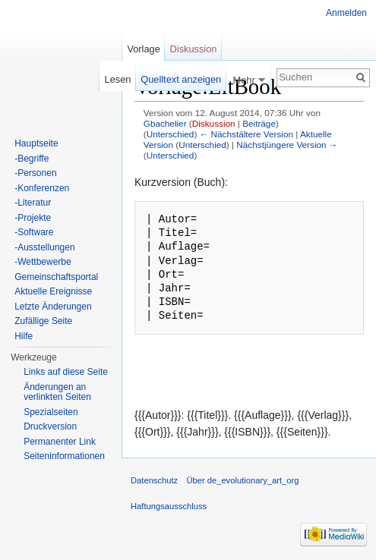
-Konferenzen (41, 188)
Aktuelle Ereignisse (53, 291)
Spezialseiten (50, 412)
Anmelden (346, 13)
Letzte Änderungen (52, 306)
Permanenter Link (60, 441)
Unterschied (170, 134)
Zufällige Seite (43, 321)
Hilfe (23, 336)
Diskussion (213, 123)
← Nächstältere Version (246, 134)
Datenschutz (154, 480)
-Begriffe (31, 158)
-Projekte (32, 217)
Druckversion (50, 426)
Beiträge (259, 123)
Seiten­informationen (64, 456)
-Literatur (32, 202)
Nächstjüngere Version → (286, 144)
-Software (33, 232)
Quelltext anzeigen (181, 79)
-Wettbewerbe (42, 261)
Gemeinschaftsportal (56, 277)
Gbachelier (165, 123)
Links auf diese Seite (66, 372)
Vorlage (143, 49)
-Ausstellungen (44, 247)
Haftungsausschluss (169, 506)
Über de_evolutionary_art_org (242, 480)
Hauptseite (36, 143)
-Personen (35, 173)
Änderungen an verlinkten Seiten (57, 392)
